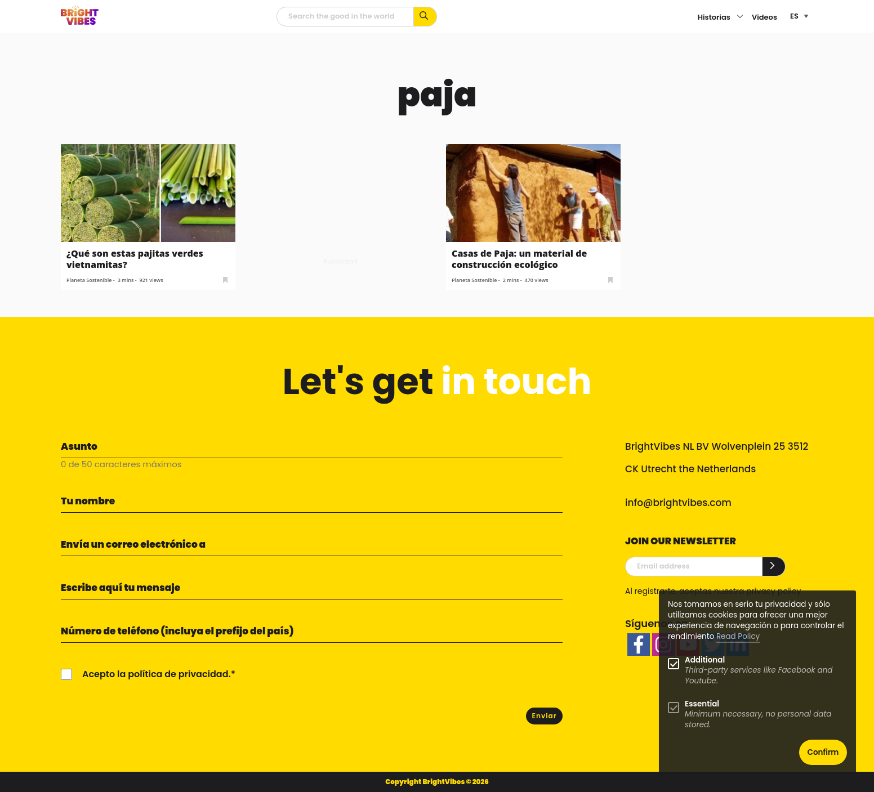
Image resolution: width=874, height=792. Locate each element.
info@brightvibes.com (678, 502)
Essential (702, 704)
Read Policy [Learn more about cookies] (738, 636)
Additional (705, 660)
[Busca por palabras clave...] (425, 16)
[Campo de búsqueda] (345, 16)
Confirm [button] (823, 752)
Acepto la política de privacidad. (156, 674)
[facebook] (638, 644)
